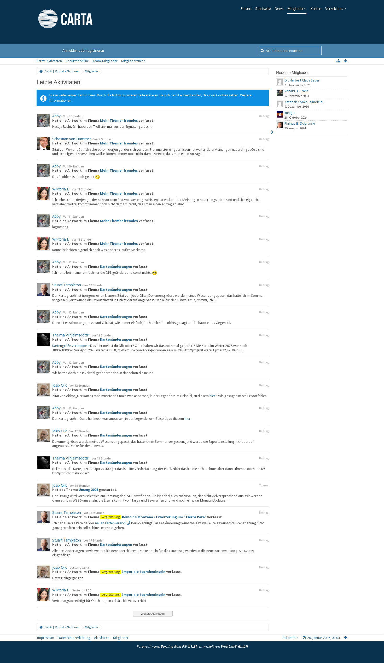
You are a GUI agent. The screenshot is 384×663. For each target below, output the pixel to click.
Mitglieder (297, 9)
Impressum (45, 638)
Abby (56, 116)
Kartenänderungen (116, 267)
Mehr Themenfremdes (119, 121)
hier (212, 396)
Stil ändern (291, 638)
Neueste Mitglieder (292, 72)
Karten (317, 9)
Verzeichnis (336, 9)
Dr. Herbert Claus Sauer (301, 80)
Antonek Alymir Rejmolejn (303, 102)
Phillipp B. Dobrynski (299, 123)
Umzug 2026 (88, 490)
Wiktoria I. (60, 189)
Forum (247, 9)
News (280, 9)
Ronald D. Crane (296, 91)
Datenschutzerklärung (74, 638)
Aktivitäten (101, 638)
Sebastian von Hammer (71, 139)
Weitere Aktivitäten (153, 613)
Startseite (264, 9)
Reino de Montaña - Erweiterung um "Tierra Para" (164, 517)
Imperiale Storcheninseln (143, 572)
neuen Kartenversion (110, 523)
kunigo (289, 113)
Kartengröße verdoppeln (70, 346)
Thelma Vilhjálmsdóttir (70, 335)
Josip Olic (59, 385)
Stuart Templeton (66, 285)
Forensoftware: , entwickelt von (192, 646)
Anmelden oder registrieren (83, 51)
